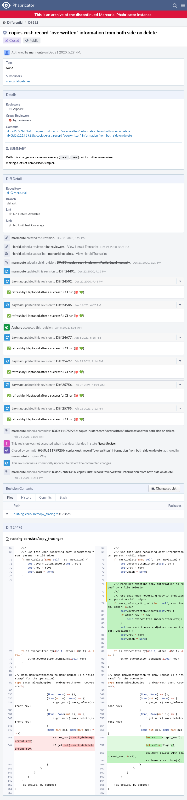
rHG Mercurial (17, 192)
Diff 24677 (64, 337)
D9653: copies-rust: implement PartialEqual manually (93, 262)
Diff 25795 (64, 408)
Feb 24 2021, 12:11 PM (28, 477)
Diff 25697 (64, 360)
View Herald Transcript (82, 246)
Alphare (18, 109)
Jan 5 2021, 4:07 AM (87, 304)
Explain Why (37, 455)
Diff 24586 (64, 304)
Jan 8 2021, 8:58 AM (68, 327)
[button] (183, 5)
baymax (17, 281)
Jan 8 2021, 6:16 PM (87, 337)
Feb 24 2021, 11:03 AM (28, 436)
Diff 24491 (67, 271)
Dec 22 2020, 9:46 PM (88, 281)
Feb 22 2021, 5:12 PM (88, 408)
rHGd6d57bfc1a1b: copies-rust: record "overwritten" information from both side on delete (68, 131)
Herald (16, 246)
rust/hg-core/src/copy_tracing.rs (36, 513)
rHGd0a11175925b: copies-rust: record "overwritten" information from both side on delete (69, 135)
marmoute (36, 52)
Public (33, 40)
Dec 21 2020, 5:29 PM (71, 237)
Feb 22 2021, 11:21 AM (89, 384)
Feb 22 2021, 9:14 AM (88, 361)
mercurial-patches (18, 81)
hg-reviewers (22, 120)
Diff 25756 (64, 384)
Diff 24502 (64, 281)
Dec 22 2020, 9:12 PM (92, 271)
